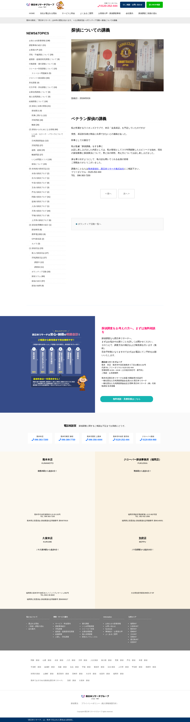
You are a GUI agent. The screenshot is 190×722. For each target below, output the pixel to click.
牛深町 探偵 (36, 667)
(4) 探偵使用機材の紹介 (39, 225)
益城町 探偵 (49, 667)
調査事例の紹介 (35, 45)
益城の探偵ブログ (39, 201)
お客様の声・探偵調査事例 (109, 13)
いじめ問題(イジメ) (40, 159)
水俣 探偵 (59, 660)
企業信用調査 (87, 632)
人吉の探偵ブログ (39, 206)
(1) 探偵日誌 (34, 248)
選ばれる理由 (33, 624)
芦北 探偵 (131, 660)
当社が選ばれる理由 (48, 13)
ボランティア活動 (39, 272)
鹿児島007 (134, 639)
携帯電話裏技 (37, 234)
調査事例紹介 (60, 626)
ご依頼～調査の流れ (36, 626)
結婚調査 (58, 634)
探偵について (37, 164)
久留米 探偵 (84, 680)
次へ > (126, 193)
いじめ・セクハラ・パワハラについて (47, 134)
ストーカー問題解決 (40, 73)
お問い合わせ (110, 626)
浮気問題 (35, 120)
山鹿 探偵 (47, 660)
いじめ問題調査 (88, 626)
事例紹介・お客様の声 (114, 632)
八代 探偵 (71, 660)
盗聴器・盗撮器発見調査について (43, 59)
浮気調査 (58, 629)
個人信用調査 (87, 634)
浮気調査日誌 (37, 258)
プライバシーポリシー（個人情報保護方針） (99, 703)
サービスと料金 (68, 13)
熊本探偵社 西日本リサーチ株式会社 (106, 169)
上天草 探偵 (123, 667)
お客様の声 (33, 50)
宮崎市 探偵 (77, 674)
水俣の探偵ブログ (39, 173)
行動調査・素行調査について (41, 64)
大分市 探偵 (91, 674)
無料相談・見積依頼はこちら (126, 399)
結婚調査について (36, 101)
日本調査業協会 (38, 141)
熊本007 (133, 629)
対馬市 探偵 (35, 674)
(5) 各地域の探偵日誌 (38, 169)
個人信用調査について (38, 97)
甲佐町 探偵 (137, 667)
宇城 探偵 (86, 667)
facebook (108, 629)
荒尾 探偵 (119, 660)
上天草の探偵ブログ (40, 220)
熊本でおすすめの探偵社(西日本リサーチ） (47, 680)
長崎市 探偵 (151, 667)
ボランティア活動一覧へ (89, 224)
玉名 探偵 (111, 667)
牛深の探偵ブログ (39, 183)
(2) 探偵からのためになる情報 (41, 129)
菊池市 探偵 (99, 667)
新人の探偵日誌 (38, 253)
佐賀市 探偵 (104, 674)
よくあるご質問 (86, 13)
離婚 (33, 125)
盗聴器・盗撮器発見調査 (64, 632)
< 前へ (108, 193)
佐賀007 (133, 642)
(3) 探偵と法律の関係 (38, 106)
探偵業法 (35, 111)
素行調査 (85, 624)
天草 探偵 (83, 660)
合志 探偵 (74, 667)
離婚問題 (35, 155)
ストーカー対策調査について (41, 69)
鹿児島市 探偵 (63, 674)
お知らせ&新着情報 (37, 41)
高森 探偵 (62, 667)
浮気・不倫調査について (39, 55)
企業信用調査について (38, 92)
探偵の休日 (36, 281)
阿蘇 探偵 (35, 660)
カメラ (34, 244)
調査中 (37, 262)
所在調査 (32, 83)
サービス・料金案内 (63, 624)
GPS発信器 (36, 239)
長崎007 (133, 632)
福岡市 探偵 (118, 674)
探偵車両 (35, 230)
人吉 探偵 (94, 660)
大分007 (133, 634)
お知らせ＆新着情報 (113, 624)
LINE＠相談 (154, 5)
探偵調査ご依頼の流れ (147, 13)
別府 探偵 (71, 680)
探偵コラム (36, 276)
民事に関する (37, 115)
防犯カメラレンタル (90, 637)
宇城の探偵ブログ (39, 215)
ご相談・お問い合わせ (132, 5)
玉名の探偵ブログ (39, 187)
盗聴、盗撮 (36, 150)
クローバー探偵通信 (37, 78)
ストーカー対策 (88, 629)
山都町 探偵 (48, 674)
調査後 (37, 267)
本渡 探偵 (143, 660)
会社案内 (129, 13)
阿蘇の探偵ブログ (39, 197)
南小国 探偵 (106, 660)
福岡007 (133, 624)
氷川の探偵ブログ (39, 178)
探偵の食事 (36, 286)
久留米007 (134, 626)
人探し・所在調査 (62, 637)
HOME (32, 13)
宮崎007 (133, 637)
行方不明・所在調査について (41, 87)
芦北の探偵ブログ (39, 192)
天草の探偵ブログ (39, 211)
